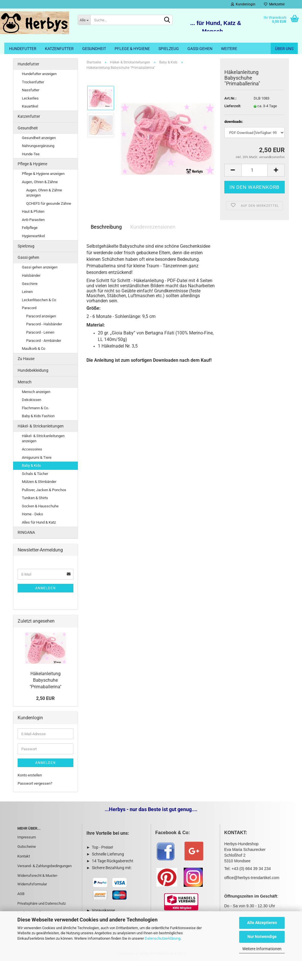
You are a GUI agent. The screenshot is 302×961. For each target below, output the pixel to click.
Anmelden (45, 588)
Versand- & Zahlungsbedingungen (44, 866)
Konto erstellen (30, 775)
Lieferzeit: (232, 106)
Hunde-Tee (31, 154)
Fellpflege (30, 228)
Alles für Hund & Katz (39, 522)
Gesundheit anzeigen (39, 138)
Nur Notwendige (262, 936)
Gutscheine (26, 846)
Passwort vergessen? (35, 783)
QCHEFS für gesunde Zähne (48, 203)
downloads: (233, 121)
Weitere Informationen (262, 948)
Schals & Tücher (35, 474)
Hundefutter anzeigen (39, 74)
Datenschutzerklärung (162, 938)
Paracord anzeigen (41, 316)
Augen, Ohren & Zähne (40, 182)
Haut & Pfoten (33, 211)
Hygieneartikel (33, 236)
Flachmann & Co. (35, 408)
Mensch (25, 382)
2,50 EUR (45, 698)
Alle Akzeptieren (262, 922)
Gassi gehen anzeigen (39, 267)
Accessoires (32, 449)
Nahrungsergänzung (38, 146)
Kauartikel (30, 106)
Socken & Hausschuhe (40, 506)
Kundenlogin (243, 4)
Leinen (27, 292)
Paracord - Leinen (40, 332)
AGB (20, 894)
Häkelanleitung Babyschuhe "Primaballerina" (45, 680)
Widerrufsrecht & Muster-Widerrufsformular (37, 879)
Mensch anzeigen (36, 392)
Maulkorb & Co (33, 348)
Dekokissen (31, 400)
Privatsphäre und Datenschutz (41, 903)
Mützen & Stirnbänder (39, 482)
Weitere (229, 48)
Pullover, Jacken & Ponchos (44, 490)
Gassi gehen (199, 48)
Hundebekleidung (33, 370)
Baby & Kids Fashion (38, 416)
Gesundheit (94, 48)
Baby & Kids (31, 465)
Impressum (26, 837)
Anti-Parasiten (33, 220)
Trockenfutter (33, 82)
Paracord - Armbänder (43, 340)
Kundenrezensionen (152, 227)
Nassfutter (30, 90)
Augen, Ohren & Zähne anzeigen (44, 193)
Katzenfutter (59, 48)
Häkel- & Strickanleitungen (41, 426)
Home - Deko (32, 514)
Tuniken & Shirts (35, 498)
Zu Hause (26, 358)
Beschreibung (106, 227)
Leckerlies (30, 98)
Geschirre (30, 284)
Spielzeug (168, 48)
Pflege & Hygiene (132, 48)
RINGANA (26, 532)
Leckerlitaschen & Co (39, 300)
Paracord (29, 308)
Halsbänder (31, 275)
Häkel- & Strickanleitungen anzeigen (43, 438)
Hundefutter (22, 48)
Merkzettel (274, 4)
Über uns (284, 48)
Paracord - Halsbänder (44, 324)
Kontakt (23, 856)
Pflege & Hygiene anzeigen (43, 173)
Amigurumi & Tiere (36, 457)
